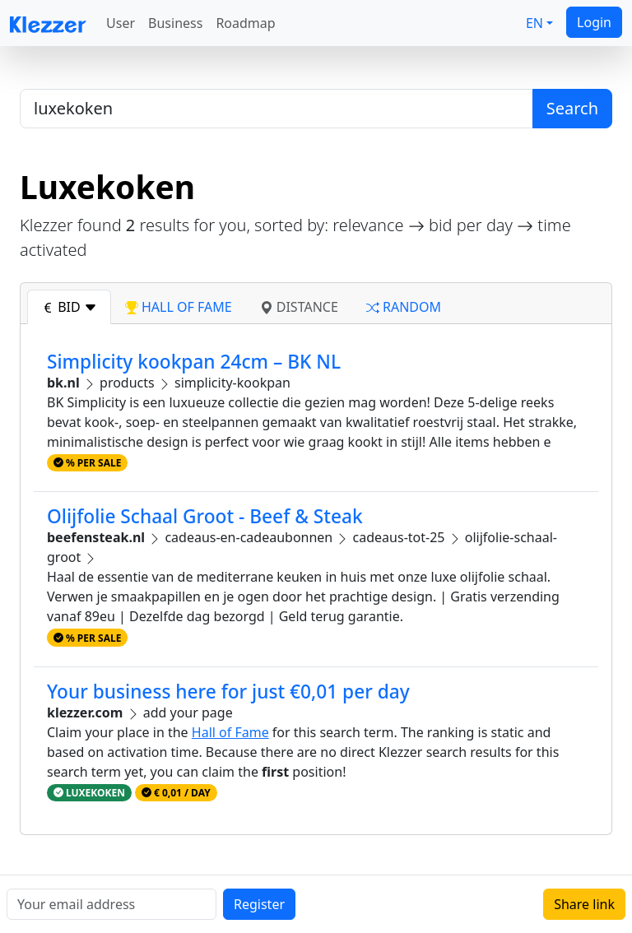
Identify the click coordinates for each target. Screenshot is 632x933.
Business (175, 23)
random (403, 307)
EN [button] (534, 23)
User (120, 23)
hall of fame (178, 307)
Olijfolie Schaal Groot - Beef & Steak (205, 516)
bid (69, 307)
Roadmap (245, 23)
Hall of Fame (230, 732)
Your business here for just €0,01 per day (228, 691)
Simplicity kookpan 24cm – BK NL (194, 361)
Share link (584, 904)
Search (572, 108)
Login (594, 22)
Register (259, 904)
